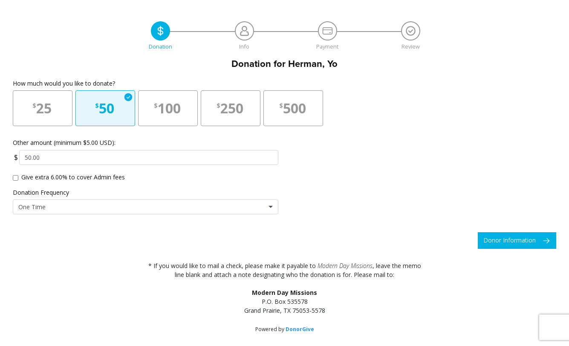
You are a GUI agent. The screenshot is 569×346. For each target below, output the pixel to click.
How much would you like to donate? (64, 83)
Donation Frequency (41, 192)
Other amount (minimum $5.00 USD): (64, 142)
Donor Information (509, 240)
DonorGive (300, 329)
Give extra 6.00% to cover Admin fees (73, 177)
